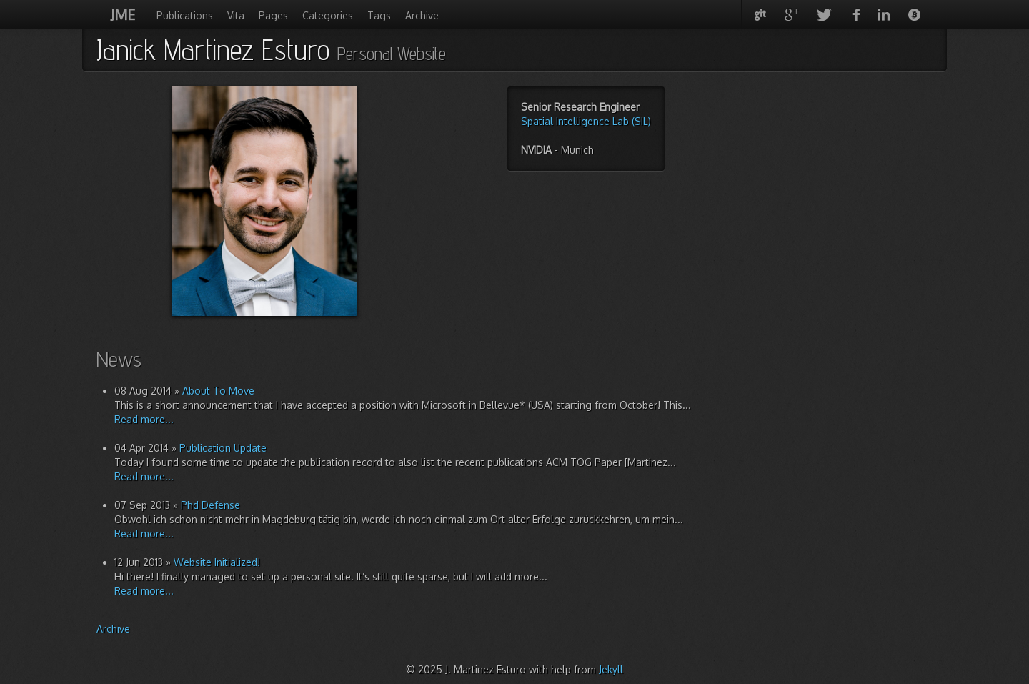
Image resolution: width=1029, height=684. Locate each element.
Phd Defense (210, 505)
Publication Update (223, 448)
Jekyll (611, 669)
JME (123, 14)
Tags (379, 15)
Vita (235, 15)
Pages (273, 15)
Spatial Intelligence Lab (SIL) (586, 121)
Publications (184, 15)
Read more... (144, 419)
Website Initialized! (217, 562)
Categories (327, 15)
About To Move (218, 391)
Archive (422, 15)
